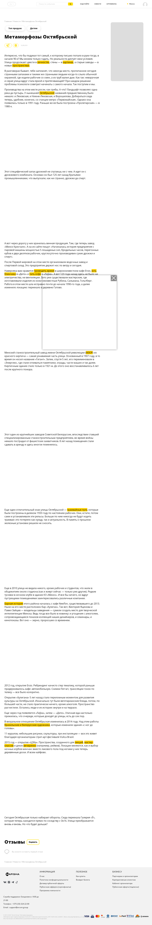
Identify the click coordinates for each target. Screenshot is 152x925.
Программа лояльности (50, 890)
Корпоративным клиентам (124, 880)
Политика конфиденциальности (54, 880)
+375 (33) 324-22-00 (20, 904)
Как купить (80, 876)
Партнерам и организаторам (125, 876)
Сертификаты (111, 4)
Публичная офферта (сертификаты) (55, 887)
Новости (97, 4)
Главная (8, 21)
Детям (33, 28)
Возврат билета (83, 880)
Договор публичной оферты (52, 883)
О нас (42, 876)
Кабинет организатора (122, 883)
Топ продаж (15, 28)
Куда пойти (84, 4)
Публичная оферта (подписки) (125, 887)
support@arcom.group (18, 907)
